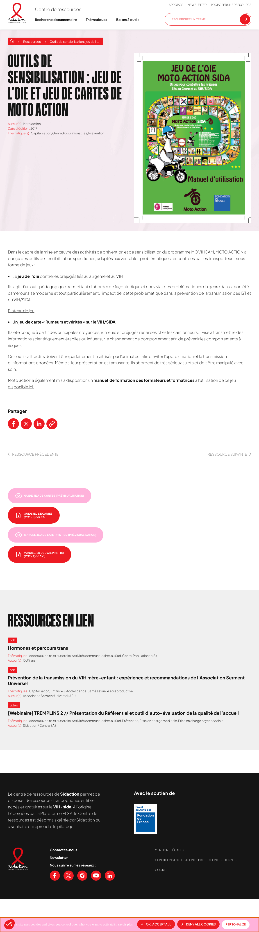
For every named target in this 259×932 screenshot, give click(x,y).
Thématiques (96, 19)
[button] (9, 924)
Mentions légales (169, 850)
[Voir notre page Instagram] (82, 876)
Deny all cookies (198, 924)
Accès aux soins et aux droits (50, 656)
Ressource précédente (33, 454)
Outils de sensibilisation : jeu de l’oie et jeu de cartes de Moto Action (75, 41)
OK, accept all (156, 924)
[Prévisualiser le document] (49, 495)
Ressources (32, 41)
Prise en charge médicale (158, 721)
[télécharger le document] (34, 515)
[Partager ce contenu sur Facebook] (13, 423)
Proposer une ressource (231, 5)
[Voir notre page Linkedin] (110, 876)
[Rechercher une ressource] (245, 19)
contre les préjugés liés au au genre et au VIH (70, 276)
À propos (176, 5)
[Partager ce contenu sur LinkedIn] (39, 423)
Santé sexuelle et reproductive (110, 691)
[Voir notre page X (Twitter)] (69, 876)
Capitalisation (41, 133)
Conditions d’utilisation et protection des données (196, 860)
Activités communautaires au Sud (96, 656)
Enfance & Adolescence (68, 691)
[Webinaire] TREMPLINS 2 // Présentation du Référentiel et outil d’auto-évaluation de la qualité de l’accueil (123, 713)
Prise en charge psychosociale (200, 721)
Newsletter (197, 5)
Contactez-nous (63, 850)
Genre (57, 133)
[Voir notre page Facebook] (55, 876)
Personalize (236, 924)
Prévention (96, 133)
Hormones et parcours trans (38, 648)
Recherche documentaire (56, 19)
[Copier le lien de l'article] (51, 423)
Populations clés (75, 133)
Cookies (161, 870)
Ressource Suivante (229, 454)
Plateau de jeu (21, 310)
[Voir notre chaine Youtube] (96, 876)
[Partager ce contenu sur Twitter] (26, 423)
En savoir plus (123, 924)
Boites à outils (127, 19)
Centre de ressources (58, 9)
